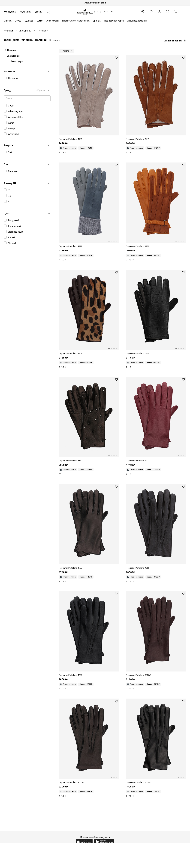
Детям (38, 11)
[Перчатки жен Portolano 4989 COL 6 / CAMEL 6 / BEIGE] (156, 205)
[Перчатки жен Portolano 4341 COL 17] (89, 98)
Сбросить (41, 90)
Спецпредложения (137, 20)
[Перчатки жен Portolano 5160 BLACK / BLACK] (156, 312)
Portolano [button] (64, 51)
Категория (9, 71)
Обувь (18, 20)
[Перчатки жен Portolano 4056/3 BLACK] (156, 741)
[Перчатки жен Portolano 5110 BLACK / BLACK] (89, 419)
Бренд (7, 90)
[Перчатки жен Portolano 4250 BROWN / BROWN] (156, 527)
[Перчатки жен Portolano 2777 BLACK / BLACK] (89, 527)
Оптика (8, 20)
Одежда (29, 20)
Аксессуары (52, 20)
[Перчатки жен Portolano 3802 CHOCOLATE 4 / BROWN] (89, 312)
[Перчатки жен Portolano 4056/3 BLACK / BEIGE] (89, 741)
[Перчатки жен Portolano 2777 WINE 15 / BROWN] (156, 419)
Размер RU (10, 183)
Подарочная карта (114, 20)
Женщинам (10, 11)
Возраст (8, 145)
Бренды (97, 20)
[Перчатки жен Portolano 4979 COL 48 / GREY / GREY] (89, 205)
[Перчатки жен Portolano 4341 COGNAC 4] (156, 98)
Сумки (40, 20)
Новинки (11, 50)
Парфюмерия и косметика (76, 20)
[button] (151, 12)
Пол (6, 164)
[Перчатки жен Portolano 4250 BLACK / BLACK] (89, 634)
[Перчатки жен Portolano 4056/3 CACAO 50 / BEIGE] (156, 634)
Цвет (6, 213)
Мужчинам (25, 11)
